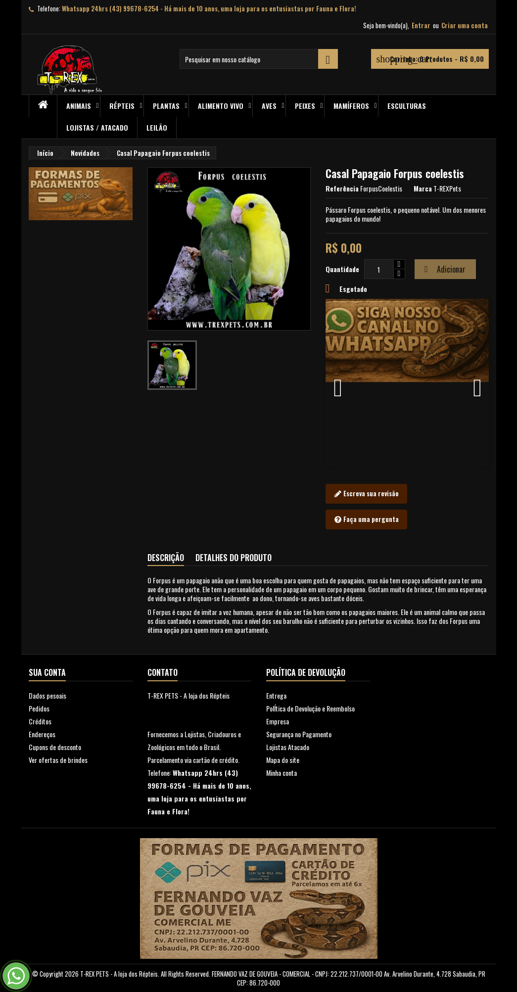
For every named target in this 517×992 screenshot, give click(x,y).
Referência (342, 188)
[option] (407, 383)
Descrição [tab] (165, 558)
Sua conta (47, 672)
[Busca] (259, 59)
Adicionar (444, 269)
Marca (423, 188)
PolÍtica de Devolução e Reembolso (310, 708)
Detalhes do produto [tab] (233, 558)
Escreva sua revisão (366, 493)
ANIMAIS (78, 105)
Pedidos (39, 708)
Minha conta (281, 772)
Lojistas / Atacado (97, 127)
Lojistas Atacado (287, 747)
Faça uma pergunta (366, 519)
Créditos (40, 721)
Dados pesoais (47, 695)
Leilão (156, 127)
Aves (269, 105)
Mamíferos (351, 105)
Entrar (421, 25)
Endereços (42, 734)
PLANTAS (166, 105)
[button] (338, 383)
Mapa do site (282, 760)
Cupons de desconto (55, 747)
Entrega (276, 695)
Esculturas (406, 105)
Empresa (277, 721)
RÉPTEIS (122, 105)
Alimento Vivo (220, 105)
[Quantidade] (379, 269)
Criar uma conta (464, 25)
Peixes (305, 105)
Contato (162, 672)
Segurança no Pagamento (298, 734)
